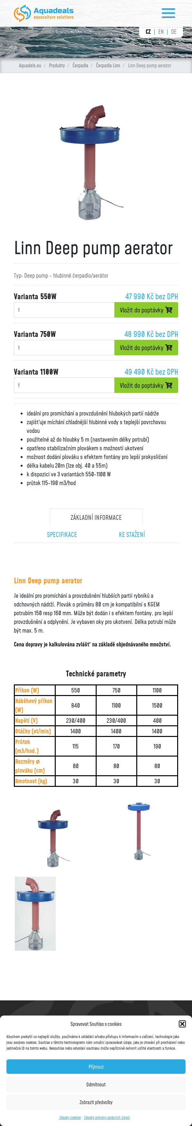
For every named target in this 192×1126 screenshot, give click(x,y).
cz (148, 31)
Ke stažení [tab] (132, 534)
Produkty (57, 65)
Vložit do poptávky (146, 310)
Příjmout (96, 1067)
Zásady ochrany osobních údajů (107, 1117)
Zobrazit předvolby (96, 1102)
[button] (182, 1024)
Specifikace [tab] (62, 534)
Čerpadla (80, 65)
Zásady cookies (70, 1117)
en (161, 31)
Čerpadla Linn (108, 65)
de (174, 31)
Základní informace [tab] (96, 517)
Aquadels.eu (30, 65)
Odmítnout (96, 1084)
